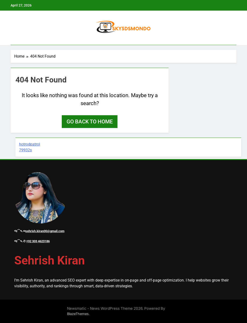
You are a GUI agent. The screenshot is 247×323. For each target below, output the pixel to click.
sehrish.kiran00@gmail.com (44, 231)
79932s (25, 150)
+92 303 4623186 (38, 241)
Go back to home (90, 122)
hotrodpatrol (29, 144)
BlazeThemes (78, 314)
